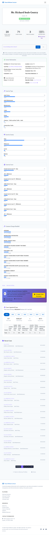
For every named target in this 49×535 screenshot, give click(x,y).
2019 (31, 314)
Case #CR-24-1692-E (8, 405)
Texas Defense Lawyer (9, 2)
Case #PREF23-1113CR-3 (9, 447)
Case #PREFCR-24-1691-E (9, 399)
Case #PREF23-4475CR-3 (9, 417)
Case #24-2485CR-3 (8, 393)
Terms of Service (6, 509)
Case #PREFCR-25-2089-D (9, 356)
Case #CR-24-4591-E (8, 380)
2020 (25, 314)
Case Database (5, 497)
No (43, 47)
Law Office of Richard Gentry (15, 66)
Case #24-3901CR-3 (8, 368)
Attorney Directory (6, 494)
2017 (43, 314)
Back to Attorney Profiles (20, 472)
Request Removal (6, 512)
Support (4, 510)
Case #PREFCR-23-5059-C (9, 423)
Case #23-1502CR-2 (8, 441)
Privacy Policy (5, 507)
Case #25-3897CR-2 (8, 350)
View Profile (37, 80)
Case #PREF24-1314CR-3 (9, 411)
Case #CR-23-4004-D (8, 429)
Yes (38, 47)
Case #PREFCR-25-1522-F (9, 362)
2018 (37, 314)
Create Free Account (39, 295)
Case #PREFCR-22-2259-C (9, 459)
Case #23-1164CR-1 (7, 453)
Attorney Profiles (10, 285)
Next (32, 466)
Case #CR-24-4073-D (8, 386)
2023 (6, 314)
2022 (13, 314)
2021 (19, 314)
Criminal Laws (5, 499)
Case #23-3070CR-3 (8, 435)
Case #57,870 (6, 344)
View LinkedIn (34, 83)
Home (3, 285)
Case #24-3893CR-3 (8, 374)
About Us (4, 506)
